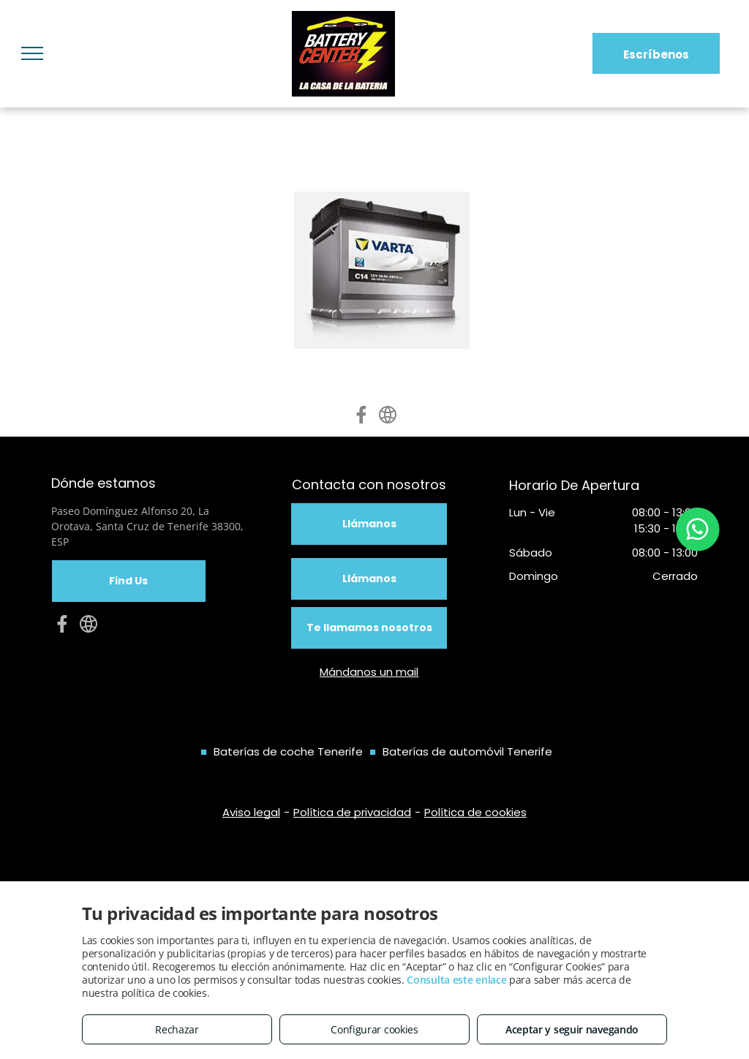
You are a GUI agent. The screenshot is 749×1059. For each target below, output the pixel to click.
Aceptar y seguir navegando (572, 1029)
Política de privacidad (352, 812)
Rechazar (177, 1029)
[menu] (32, 53)
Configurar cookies (374, 1029)
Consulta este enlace (456, 980)
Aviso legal (251, 812)
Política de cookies (475, 812)
